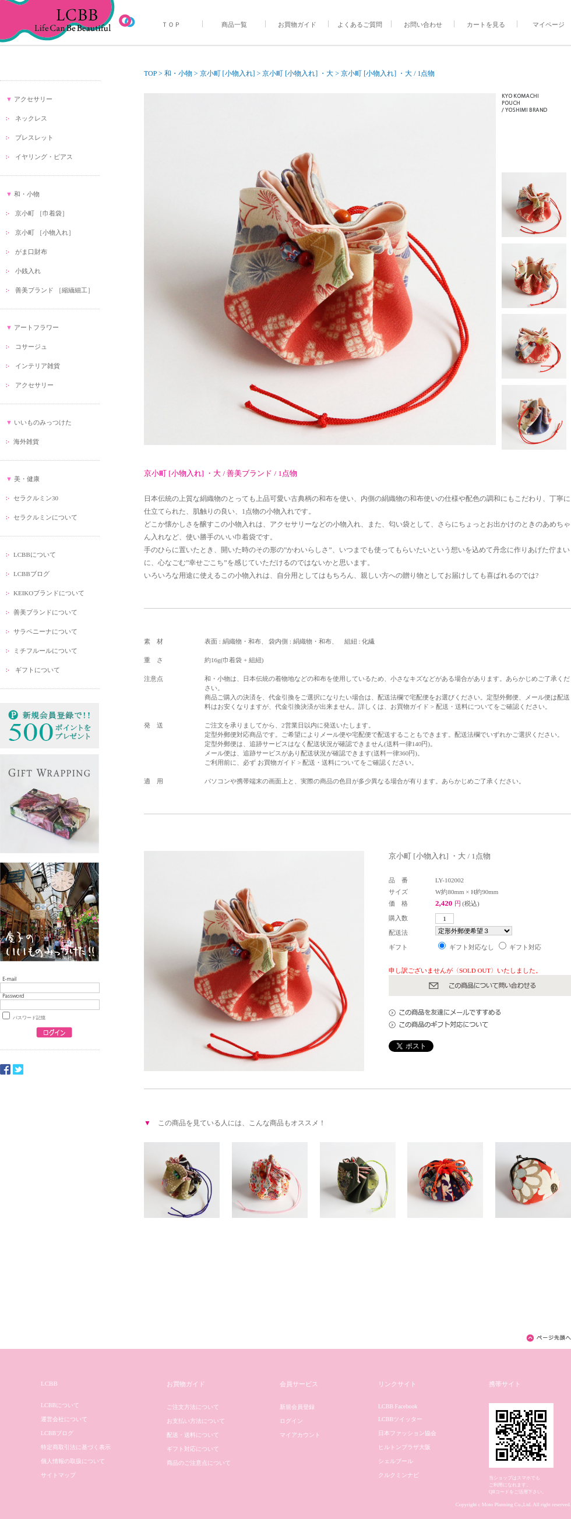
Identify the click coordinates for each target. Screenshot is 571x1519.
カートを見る (486, 24)
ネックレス (31, 118)
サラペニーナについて (45, 631)
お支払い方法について (196, 1421)
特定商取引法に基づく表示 (76, 1447)
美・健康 (27, 478)
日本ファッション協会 (407, 1433)
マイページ (549, 24)
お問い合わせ (423, 24)
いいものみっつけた (43, 422)
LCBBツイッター (400, 1419)
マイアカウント (300, 1435)
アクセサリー (33, 99)
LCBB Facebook (398, 1406)
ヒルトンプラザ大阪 (404, 1447)
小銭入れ (28, 270)
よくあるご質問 (359, 24)
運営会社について (64, 1419)
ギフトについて (36, 669)
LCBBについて (34, 554)
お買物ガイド (297, 24)
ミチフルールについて (45, 650)
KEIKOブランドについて (48, 592)
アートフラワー (36, 327)
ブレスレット (34, 137)
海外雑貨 (26, 441)
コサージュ (31, 346)
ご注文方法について (193, 1407)
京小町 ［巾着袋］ (41, 213)
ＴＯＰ (171, 24)
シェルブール (395, 1461)
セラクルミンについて (45, 517)
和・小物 (27, 193)
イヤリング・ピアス (44, 156)
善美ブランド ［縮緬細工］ (54, 290)
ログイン (291, 1421)
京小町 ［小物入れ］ (45, 232)
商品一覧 (234, 24)
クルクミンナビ (398, 1475)
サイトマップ (58, 1475)
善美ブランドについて (45, 612)
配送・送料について (193, 1435)
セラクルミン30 (35, 497)
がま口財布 (31, 251)
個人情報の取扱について (73, 1461)
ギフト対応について (193, 1449)
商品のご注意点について (199, 1463)
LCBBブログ (31, 573)
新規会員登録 (297, 1407)
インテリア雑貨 (37, 365)
